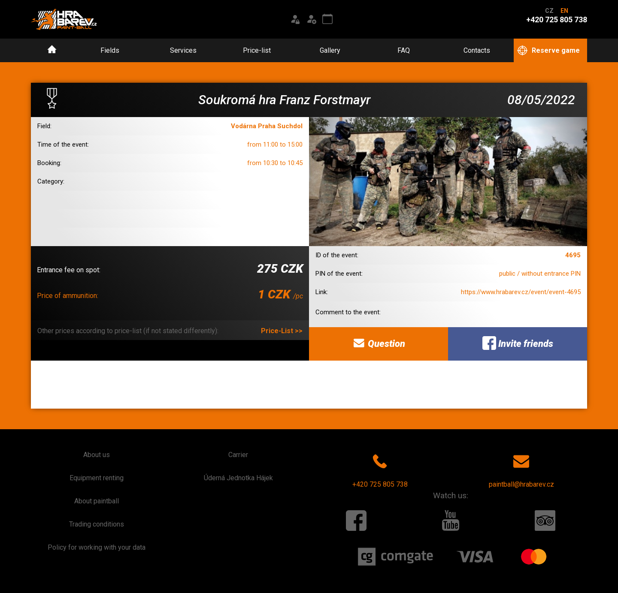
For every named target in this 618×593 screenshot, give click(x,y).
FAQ (403, 50)
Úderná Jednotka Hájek (238, 478)
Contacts (477, 50)
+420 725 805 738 (380, 469)
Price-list (257, 50)
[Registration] (311, 19)
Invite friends (517, 343)
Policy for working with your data (96, 547)
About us (96, 455)
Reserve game (548, 50)
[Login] (295, 19)
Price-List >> (282, 331)
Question (378, 343)
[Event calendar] (327, 19)
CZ (549, 10)
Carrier (238, 455)
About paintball (96, 501)
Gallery (330, 50)
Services (183, 50)
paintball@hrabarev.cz (521, 469)
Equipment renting (97, 478)
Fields (109, 50)
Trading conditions (96, 524)
